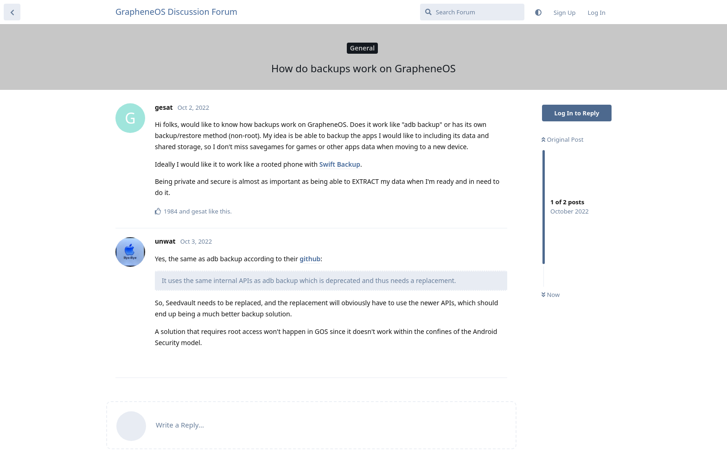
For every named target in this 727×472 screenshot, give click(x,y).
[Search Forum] (472, 12)
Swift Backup (339, 164)
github (310, 258)
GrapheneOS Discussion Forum (176, 11)
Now (551, 294)
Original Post (562, 139)
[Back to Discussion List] (12, 12)
